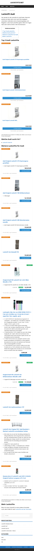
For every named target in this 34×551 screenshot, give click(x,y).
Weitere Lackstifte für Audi (10, 34)
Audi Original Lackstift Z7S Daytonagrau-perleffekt (16, 59)
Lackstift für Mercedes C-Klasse (8, 530)
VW (2, 542)
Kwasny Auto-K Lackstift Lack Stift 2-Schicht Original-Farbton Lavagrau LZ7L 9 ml (17, 477)
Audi (7, 6)
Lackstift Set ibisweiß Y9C (11, 252)
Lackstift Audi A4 (7, 142)
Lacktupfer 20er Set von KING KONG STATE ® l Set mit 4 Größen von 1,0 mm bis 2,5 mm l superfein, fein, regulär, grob (17, 314)
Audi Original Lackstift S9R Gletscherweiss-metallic (16, 221)
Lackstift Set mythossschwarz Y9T (13, 407)
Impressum (8, 547)
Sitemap (31, 547)
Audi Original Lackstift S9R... (10, 120)
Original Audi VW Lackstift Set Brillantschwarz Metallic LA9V (12, 375)
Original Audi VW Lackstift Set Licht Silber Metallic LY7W (16, 281)
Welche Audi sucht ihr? (8, 33)
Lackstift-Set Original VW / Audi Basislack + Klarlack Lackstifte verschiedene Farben (16, 430)
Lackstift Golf (4, 526)
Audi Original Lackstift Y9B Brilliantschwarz (14, 90)
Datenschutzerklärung (17, 547)
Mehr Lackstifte (7, 36)
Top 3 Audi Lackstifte (8, 31)
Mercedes (12, 6)
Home (2, 6)
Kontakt (26, 547)
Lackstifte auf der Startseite (23, 509)
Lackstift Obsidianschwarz (7, 523)
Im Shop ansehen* (18, 67)
